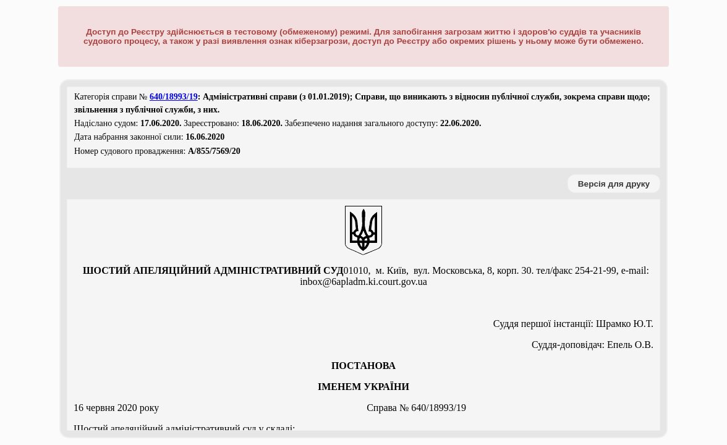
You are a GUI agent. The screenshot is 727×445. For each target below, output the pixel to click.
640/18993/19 (174, 96)
